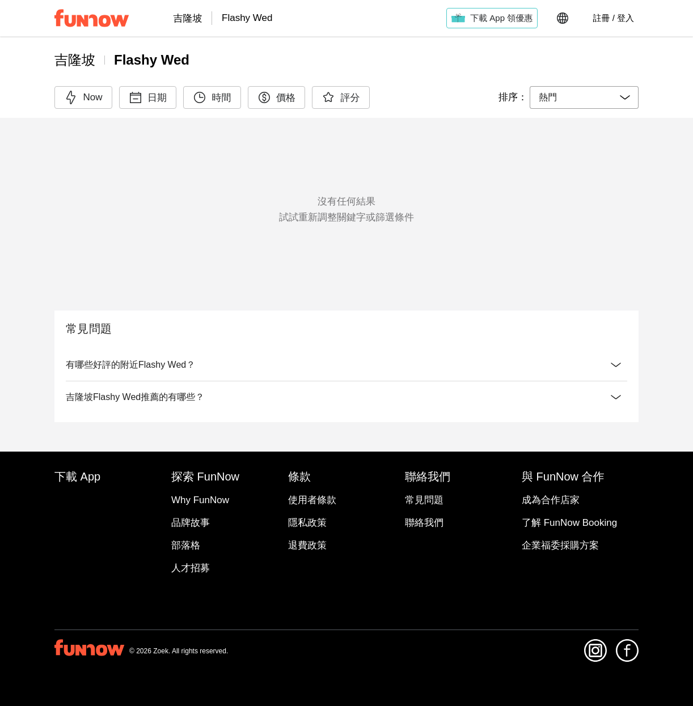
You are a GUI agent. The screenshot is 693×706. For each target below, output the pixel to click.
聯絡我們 (346, 567)
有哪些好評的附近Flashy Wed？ (346, 365)
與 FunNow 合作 (346, 594)
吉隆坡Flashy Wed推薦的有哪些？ (346, 420)
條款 (346, 540)
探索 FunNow (346, 512)
